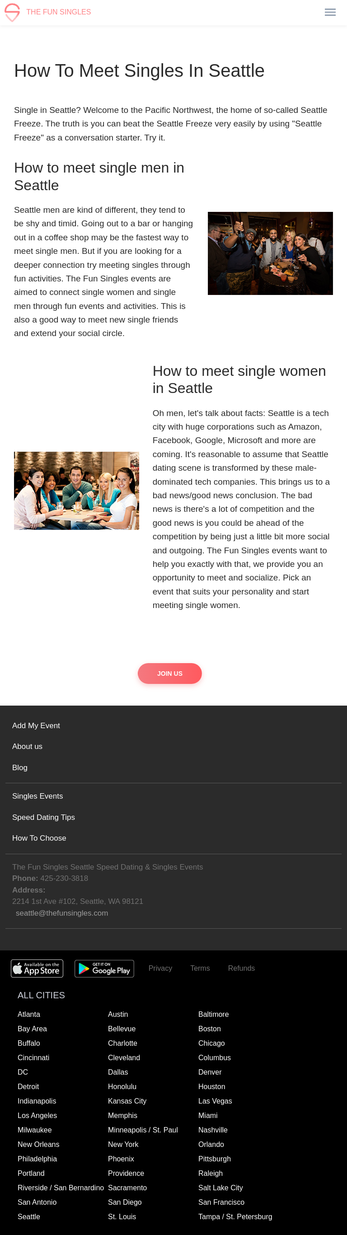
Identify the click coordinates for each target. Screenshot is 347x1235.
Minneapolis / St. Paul (143, 1130)
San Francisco (221, 1202)
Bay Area (32, 1029)
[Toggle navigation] (329, 13)
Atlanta (29, 1014)
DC (23, 1072)
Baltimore (213, 1014)
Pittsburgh (214, 1159)
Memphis (122, 1115)
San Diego (125, 1202)
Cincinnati (33, 1058)
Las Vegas (215, 1101)
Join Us (170, 673)
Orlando (211, 1144)
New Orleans (38, 1144)
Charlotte (122, 1043)
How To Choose (39, 838)
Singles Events (37, 796)
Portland (31, 1173)
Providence (126, 1173)
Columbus (214, 1058)
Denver (210, 1072)
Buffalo (29, 1043)
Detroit (28, 1086)
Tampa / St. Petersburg (235, 1217)
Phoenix (121, 1159)
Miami (208, 1115)
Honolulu (122, 1086)
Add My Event (36, 725)
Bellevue (122, 1029)
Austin (118, 1014)
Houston (211, 1086)
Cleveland (124, 1058)
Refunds (241, 968)
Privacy (160, 968)
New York (123, 1144)
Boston (209, 1029)
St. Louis (122, 1217)
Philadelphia (37, 1159)
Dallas (118, 1072)
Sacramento (127, 1188)
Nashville (213, 1130)
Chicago (211, 1043)
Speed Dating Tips (43, 817)
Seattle (29, 1217)
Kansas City (127, 1101)
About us (27, 746)
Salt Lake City (220, 1188)
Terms (200, 968)
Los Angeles (37, 1115)
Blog (20, 767)
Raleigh (210, 1173)
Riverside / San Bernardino (61, 1188)
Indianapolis (37, 1101)
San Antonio (37, 1202)
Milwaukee (35, 1130)
